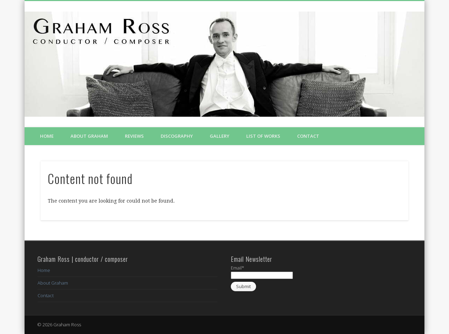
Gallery (219, 136)
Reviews (134, 136)
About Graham (89, 136)
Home (47, 136)
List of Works (263, 136)
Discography (177, 136)
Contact (308, 136)
